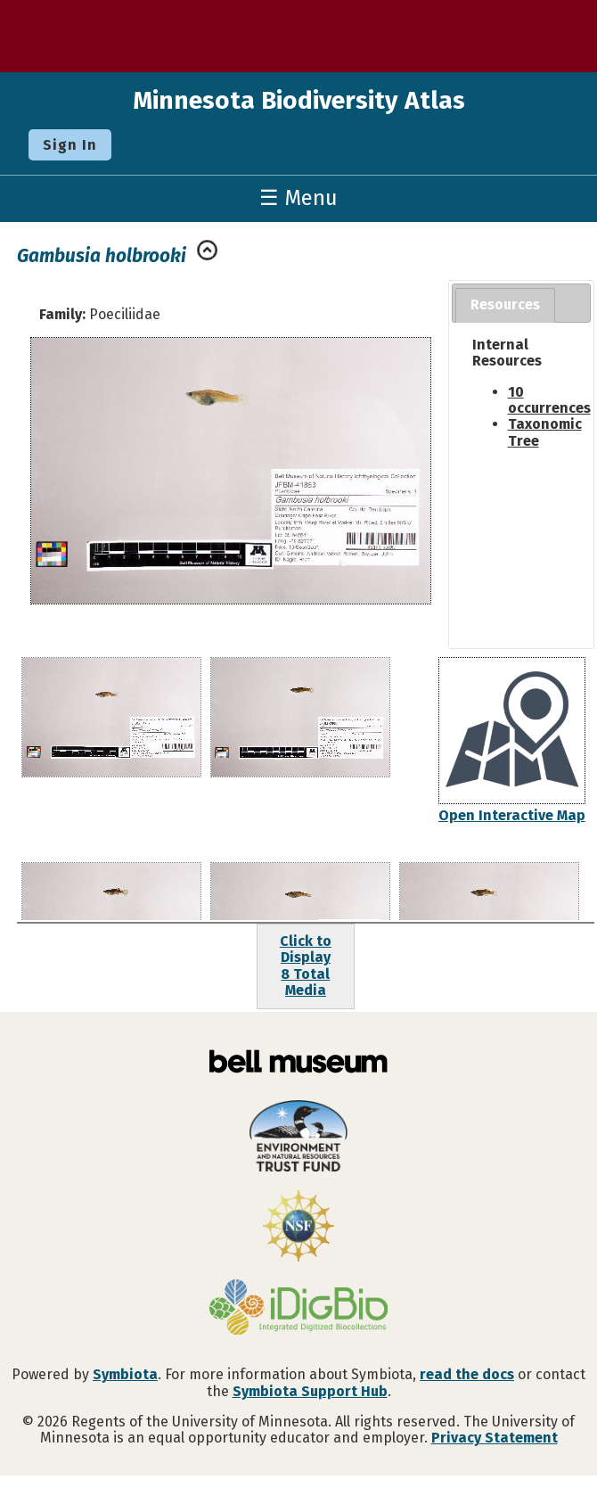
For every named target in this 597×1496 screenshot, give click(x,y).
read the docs (467, 1374)
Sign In (70, 144)
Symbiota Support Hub (310, 1391)
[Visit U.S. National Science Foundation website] (298, 1227)
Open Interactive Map (511, 815)
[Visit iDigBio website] (298, 1308)
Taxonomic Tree (545, 431)
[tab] (505, 305)
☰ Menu (298, 197)
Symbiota (125, 1374)
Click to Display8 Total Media (305, 966)
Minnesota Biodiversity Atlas (299, 100)
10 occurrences (549, 399)
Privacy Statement (494, 1437)
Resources (505, 304)
